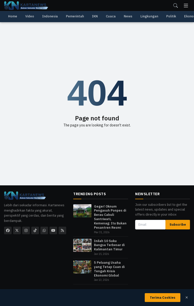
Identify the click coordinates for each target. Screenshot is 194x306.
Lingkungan (149, 16)
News (128, 16)
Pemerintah (75, 16)
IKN (95, 16)
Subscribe (177, 224)
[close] (186, 297)
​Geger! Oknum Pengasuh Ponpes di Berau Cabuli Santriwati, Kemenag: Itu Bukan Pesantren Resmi (110, 216)
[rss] (62, 230)
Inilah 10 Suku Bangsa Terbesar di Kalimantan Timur (109, 245)
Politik (171, 16)
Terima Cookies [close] (162, 297)
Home (12, 16)
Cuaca (111, 16)
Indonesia (50, 16)
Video (29, 16)
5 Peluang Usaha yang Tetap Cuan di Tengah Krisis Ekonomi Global (109, 268)
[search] (175, 5)
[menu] (186, 6)
